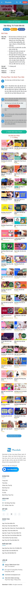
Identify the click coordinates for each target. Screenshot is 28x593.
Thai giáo (4, 483)
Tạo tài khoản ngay (14, 106)
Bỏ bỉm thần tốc (8, 505)
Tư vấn (6, 29)
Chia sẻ (21, 29)
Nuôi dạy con (5, 488)
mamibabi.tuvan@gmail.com (12, 574)
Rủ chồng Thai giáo (8, 503)
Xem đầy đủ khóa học (14, 436)
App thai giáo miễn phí (8, 523)
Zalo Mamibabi (10, 469)
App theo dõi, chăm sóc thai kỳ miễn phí (13, 528)
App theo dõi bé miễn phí (9, 553)
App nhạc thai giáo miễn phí (10, 530)
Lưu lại (14, 29)
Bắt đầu (25, 2)
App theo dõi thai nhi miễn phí (10, 540)
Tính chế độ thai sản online (9, 538)
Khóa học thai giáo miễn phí (10, 526)
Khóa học (4, 490)
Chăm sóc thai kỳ (7, 485)
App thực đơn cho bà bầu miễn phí (11, 535)
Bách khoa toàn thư (7, 495)
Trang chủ (5, 480)
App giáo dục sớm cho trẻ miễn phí (12, 548)
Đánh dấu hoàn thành (14, 22)
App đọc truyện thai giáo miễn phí (11, 533)
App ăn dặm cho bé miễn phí (10, 550)
